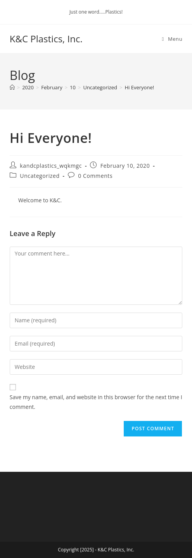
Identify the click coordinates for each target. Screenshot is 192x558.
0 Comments (95, 175)
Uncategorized (39, 175)
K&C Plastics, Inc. (46, 38)
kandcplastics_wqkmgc (51, 165)
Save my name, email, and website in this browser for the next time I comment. (96, 401)
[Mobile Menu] (172, 38)
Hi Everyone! (139, 87)
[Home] (12, 87)
